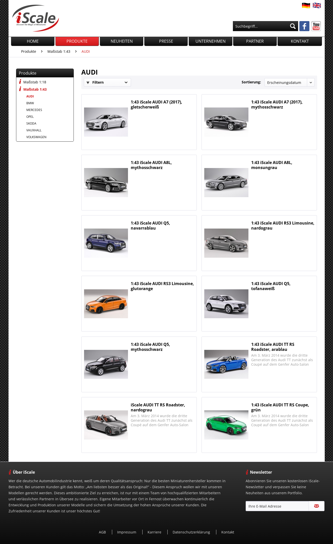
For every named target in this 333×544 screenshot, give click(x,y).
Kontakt (227, 532)
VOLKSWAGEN (36, 137)
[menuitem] (265, 26)
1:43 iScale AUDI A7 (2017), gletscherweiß (156, 104)
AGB (103, 532)
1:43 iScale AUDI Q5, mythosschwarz (150, 347)
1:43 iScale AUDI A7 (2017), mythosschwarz (277, 104)
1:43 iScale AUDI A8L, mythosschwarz (151, 165)
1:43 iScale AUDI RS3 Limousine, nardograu (282, 226)
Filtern (95, 82)
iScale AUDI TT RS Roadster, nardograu (158, 407)
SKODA (31, 123)
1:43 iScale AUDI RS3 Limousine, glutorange (162, 286)
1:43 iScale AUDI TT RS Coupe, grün (280, 407)
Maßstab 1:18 (32, 81)
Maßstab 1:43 (33, 89)
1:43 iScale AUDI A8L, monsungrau (271, 165)
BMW (30, 103)
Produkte (27, 73)
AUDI (30, 96)
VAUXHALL (33, 130)
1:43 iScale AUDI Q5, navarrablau (150, 226)
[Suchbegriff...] (265, 26)
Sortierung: (251, 82)
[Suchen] (293, 26)
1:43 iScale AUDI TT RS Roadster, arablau (272, 347)
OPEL (30, 117)
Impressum (127, 532)
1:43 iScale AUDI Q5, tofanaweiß (271, 286)
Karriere (155, 532)
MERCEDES (34, 110)
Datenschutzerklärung (192, 532)
